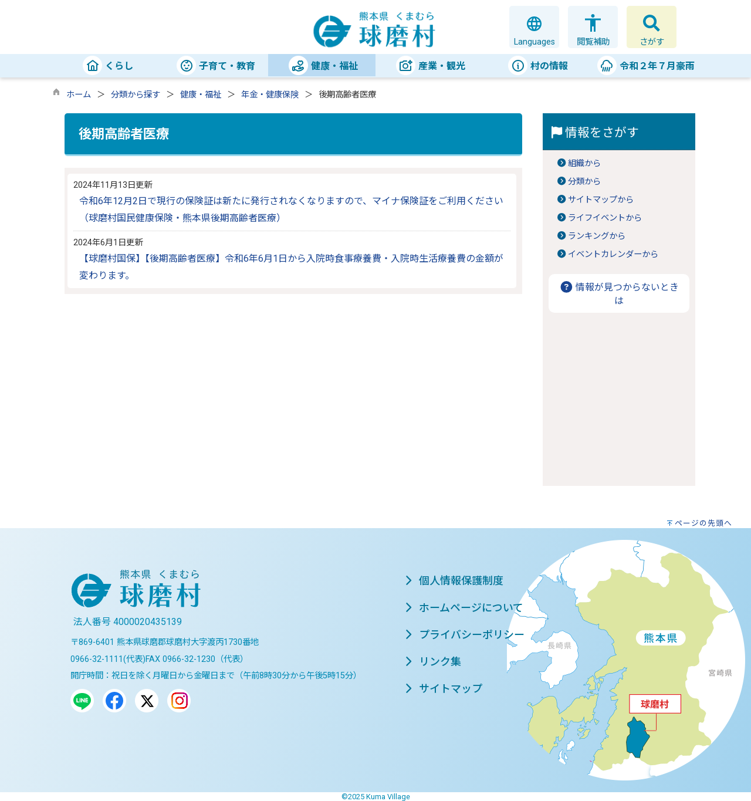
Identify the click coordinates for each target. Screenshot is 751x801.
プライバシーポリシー (465, 634)
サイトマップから (601, 200)
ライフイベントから (605, 218)
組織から (584, 163)
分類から (584, 182)
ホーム (78, 95)
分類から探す (135, 95)
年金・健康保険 (270, 95)
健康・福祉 (200, 95)
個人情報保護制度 (454, 580)
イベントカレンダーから (613, 254)
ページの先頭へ (703, 523)
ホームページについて (464, 607)
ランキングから (596, 236)
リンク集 (433, 661)
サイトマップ (443, 688)
